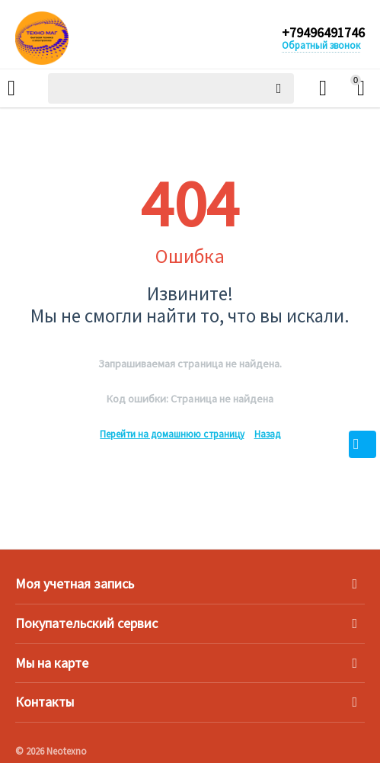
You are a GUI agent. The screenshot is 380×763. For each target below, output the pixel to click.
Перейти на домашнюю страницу (172, 434)
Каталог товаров (11, 88)
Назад (267, 434)
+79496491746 (323, 32)
